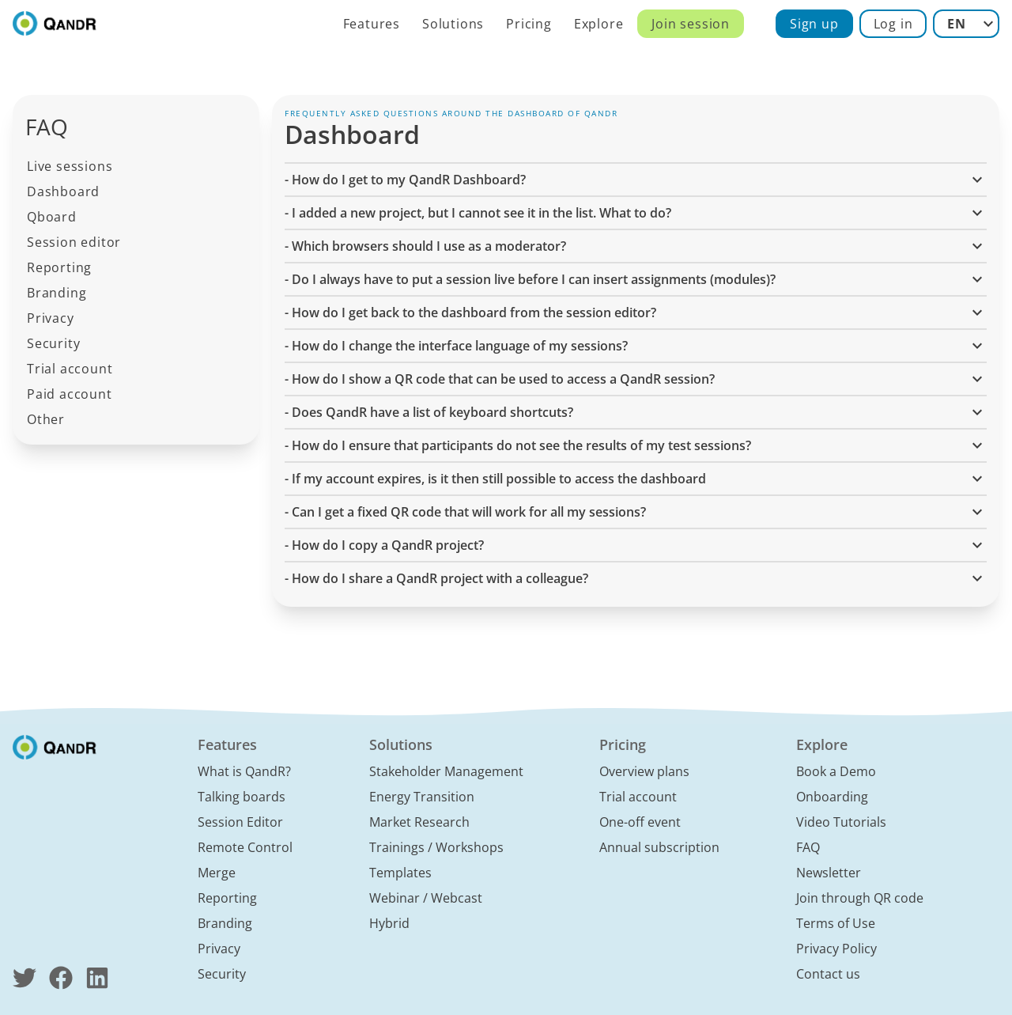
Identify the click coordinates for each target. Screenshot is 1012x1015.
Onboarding (832, 796)
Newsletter (828, 872)
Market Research (419, 822)
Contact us (828, 974)
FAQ (808, 847)
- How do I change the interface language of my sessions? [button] (636, 345)
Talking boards (241, 796)
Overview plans (644, 771)
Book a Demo (836, 771)
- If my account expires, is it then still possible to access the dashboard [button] (636, 478)
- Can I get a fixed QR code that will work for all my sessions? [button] (636, 511)
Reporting (59, 267)
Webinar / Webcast (425, 898)
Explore (599, 23)
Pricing (529, 23)
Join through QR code (859, 898)
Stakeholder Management (446, 771)
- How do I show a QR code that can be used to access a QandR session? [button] (636, 378)
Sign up (814, 23)
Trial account (69, 368)
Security (53, 343)
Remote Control (245, 847)
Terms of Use (835, 923)
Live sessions (69, 166)
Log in (893, 23)
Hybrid (389, 923)
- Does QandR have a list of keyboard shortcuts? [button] (636, 412)
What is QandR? (244, 771)
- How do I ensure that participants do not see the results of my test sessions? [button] (636, 445)
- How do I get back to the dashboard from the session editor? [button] (636, 312)
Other (46, 419)
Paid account (69, 394)
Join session (690, 23)
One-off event (640, 822)
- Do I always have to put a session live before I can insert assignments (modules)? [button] (636, 279)
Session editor (74, 242)
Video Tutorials (841, 822)
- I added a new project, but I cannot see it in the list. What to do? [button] (636, 212)
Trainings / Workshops (436, 847)
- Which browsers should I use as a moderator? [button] (636, 246)
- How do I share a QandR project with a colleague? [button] (636, 578)
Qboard (52, 216)
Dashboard (63, 191)
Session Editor (240, 822)
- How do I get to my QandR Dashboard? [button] (636, 179)
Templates (400, 872)
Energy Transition (421, 796)
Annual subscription (659, 847)
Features (371, 23)
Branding (56, 292)
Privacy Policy (836, 948)
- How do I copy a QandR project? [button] (636, 545)
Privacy (50, 318)
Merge (217, 872)
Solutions (453, 23)
